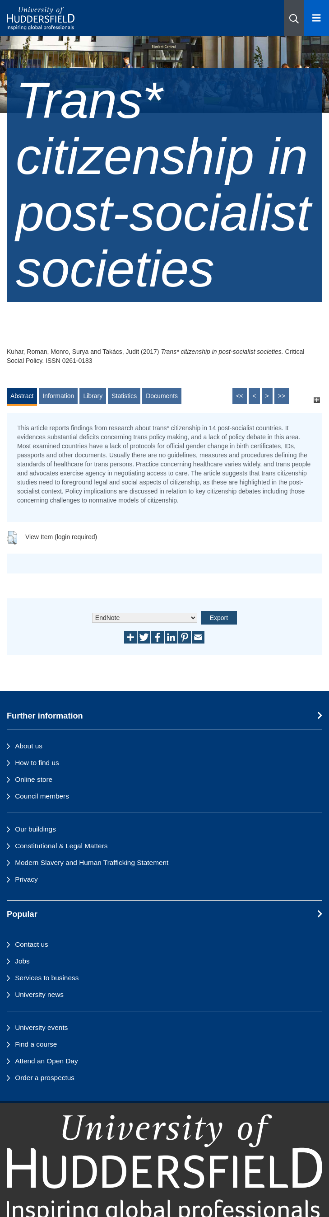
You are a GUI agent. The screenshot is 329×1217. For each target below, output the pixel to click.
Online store (33, 779)
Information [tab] (58, 395)
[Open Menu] (316, 18)
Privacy (26, 879)
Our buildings (35, 829)
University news (39, 994)
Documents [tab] (162, 395)
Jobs (22, 961)
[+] (316, 400)
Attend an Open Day (46, 1061)
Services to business (47, 978)
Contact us (31, 944)
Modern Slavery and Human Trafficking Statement (91, 862)
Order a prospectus (44, 1077)
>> (281, 395)
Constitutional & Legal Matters (61, 846)
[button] (294, 18)
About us (28, 746)
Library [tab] (92, 395)
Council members (42, 796)
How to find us (37, 762)
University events (41, 1027)
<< (239, 395)
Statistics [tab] (124, 395)
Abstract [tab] (21, 395)
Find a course (36, 1044)
